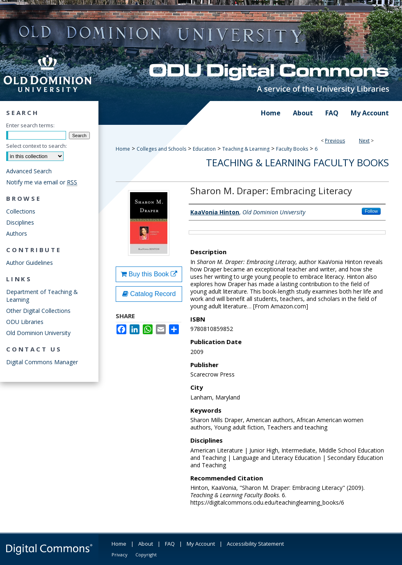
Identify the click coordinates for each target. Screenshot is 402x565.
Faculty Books (292, 148)
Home (123, 148)
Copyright (146, 554)
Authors (16, 233)
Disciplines (20, 222)
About (145, 543)
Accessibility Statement (255, 543)
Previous (335, 140)
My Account (201, 543)
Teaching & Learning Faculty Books (297, 162)
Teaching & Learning (246, 148)
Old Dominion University (38, 333)
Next (364, 140)
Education (204, 148)
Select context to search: (36, 145)
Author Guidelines (29, 262)
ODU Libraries (24, 322)
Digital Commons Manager (42, 362)
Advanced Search (29, 171)
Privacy (120, 554)
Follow (371, 211)
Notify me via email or (41, 182)
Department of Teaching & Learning (42, 295)
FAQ (170, 543)
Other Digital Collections (38, 311)
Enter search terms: (30, 125)
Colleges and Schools (161, 148)
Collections (20, 211)
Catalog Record (149, 293)
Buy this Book (149, 274)
